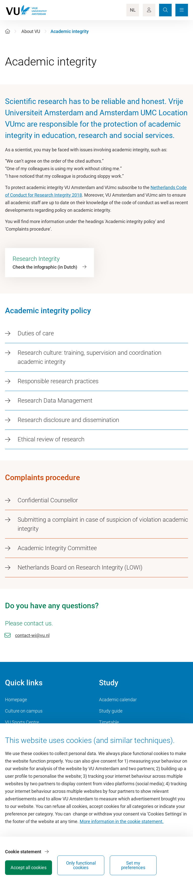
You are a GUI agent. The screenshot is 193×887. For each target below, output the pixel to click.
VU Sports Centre (22, 722)
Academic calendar (118, 699)
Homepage (16, 699)
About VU (30, 31)
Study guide (110, 711)
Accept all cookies (93, 866)
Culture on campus (23, 711)
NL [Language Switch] (133, 10)
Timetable (109, 722)
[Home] (7, 31)
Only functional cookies (131, 863)
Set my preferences (168, 863)
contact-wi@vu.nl (32, 635)
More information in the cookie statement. (122, 825)
